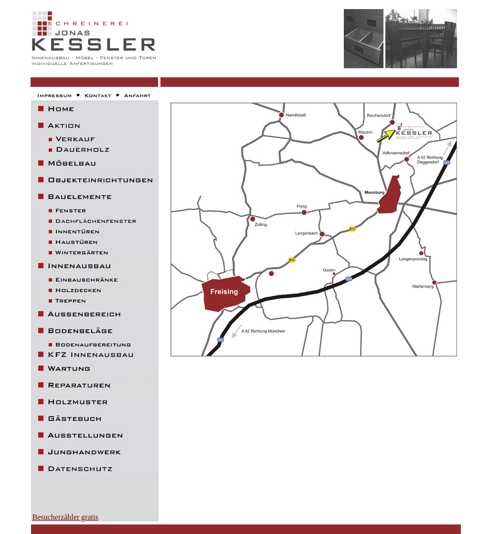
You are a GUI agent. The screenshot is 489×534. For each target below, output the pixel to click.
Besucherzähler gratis (65, 517)
